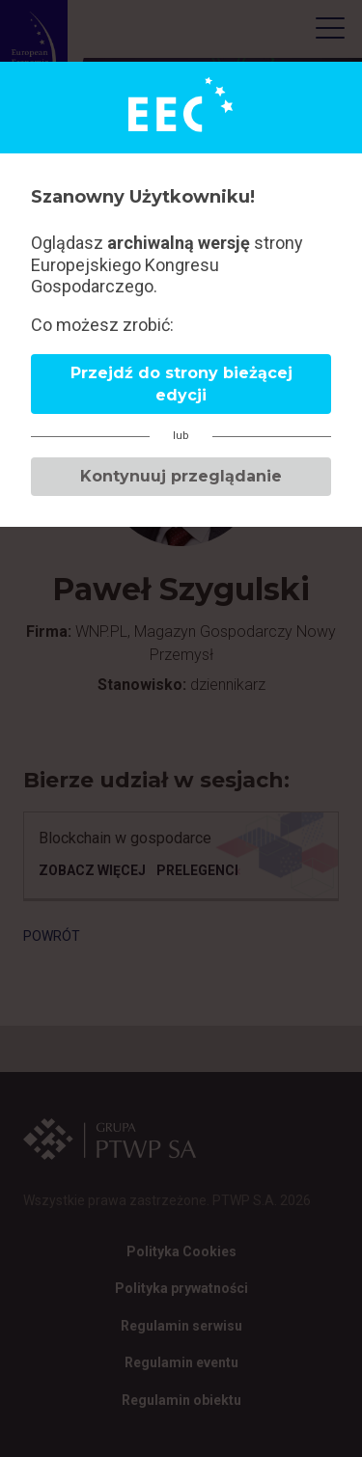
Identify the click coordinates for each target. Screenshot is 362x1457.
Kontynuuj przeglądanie (181, 476)
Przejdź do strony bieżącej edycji (181, 384)
